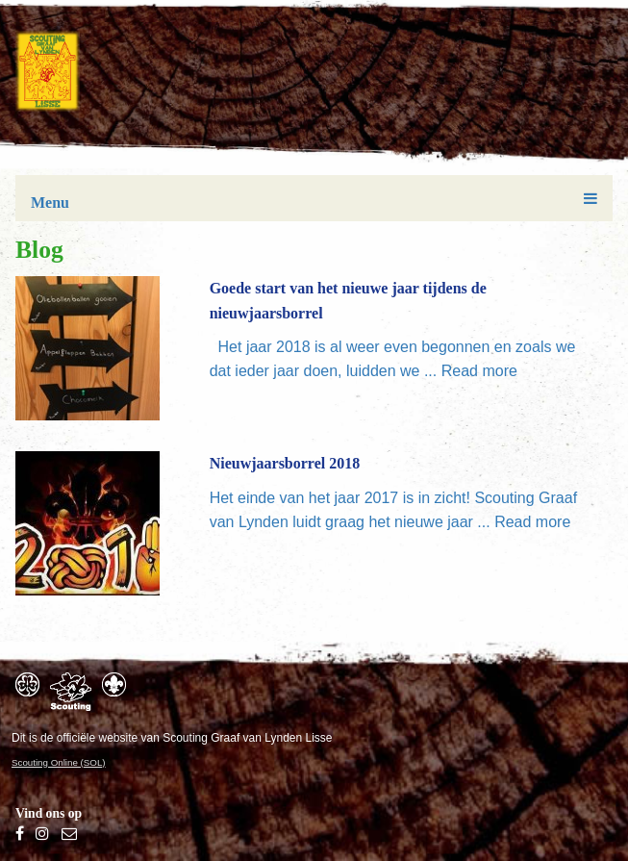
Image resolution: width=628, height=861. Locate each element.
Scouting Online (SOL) (59, 762)
